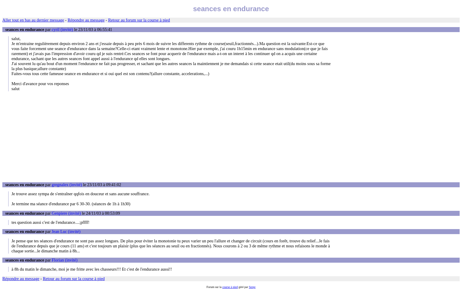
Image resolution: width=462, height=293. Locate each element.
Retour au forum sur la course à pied (139, 20)
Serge (252, 287)
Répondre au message (85, 20)
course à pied (230, 287)
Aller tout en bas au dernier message (33, 20)
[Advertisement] (231, 136)
